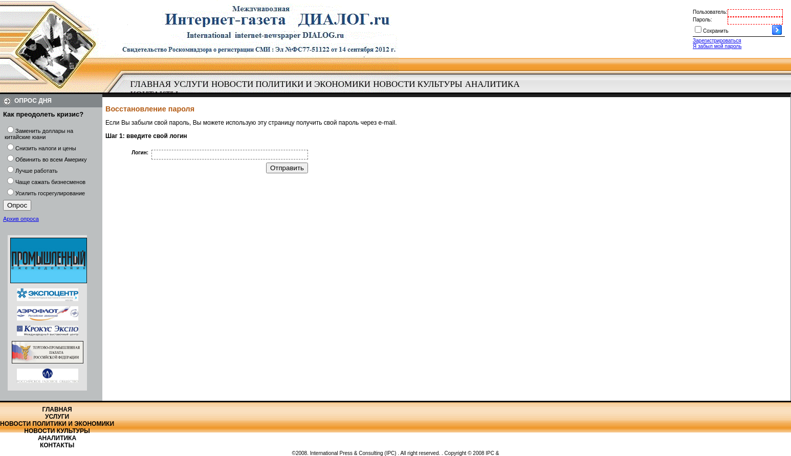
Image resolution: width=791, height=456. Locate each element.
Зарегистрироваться (717, 40)
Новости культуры (417, 84)
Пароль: (702, 19)
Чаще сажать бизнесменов (50, 182)
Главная (150, 84)
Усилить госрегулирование (50, 193)
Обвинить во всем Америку (50, 159)
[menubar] (327, 89)
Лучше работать (36, 171)
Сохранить (716, 31)
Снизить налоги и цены (45, 148)
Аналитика (492, 84)
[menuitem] (150, 84)
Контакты (57, 445)
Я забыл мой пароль (717, 46)
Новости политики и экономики (290, 84)
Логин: (139, 152)
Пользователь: (710, 12)
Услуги (191, 84)
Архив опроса (21, 219)
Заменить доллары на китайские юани (39, 134)
